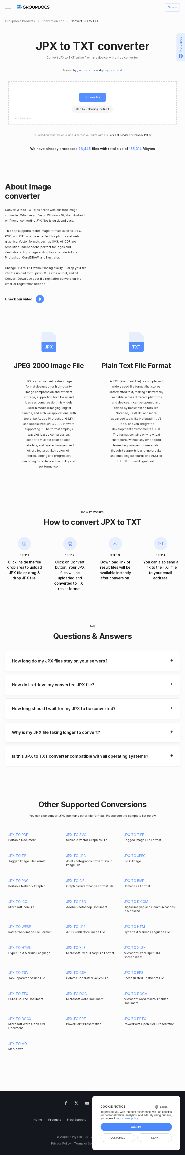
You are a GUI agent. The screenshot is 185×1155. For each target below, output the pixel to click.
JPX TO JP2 (75, 927)
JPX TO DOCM (135, 994)
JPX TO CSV (76, 973)
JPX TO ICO (17, 902)
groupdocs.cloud (112, 70)
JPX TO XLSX (135, 948)
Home (38, 1119)
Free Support (76, 1119)
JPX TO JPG (76, 856)
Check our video (18, 299)
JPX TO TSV (18, 973)
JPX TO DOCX (19, 1019)
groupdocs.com (86, 70)
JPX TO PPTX (135, 1019)
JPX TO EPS (133, 973)
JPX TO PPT (76, 1019)
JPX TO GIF (75, 881)
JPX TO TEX (18, 994)
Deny (154, 1137)
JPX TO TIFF (134, 835)
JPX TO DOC (76, 994)
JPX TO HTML (19, 948)
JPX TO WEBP (19, 927)
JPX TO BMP (134, 881)
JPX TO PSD (76, 902)
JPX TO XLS (76, 948)
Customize (118, 1137)
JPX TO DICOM (136, 902)
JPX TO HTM (134, 927)
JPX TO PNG (18, 881)
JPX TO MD (17, 1044)
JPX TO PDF (18, 835)
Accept (136, 1126)
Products (54, 1119)
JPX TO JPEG (135, 856)
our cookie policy (127, 1118)
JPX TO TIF (17, 856)
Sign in (172, 7)
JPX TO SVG (76, 835)
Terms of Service (118, 135)
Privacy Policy (142, 135)
